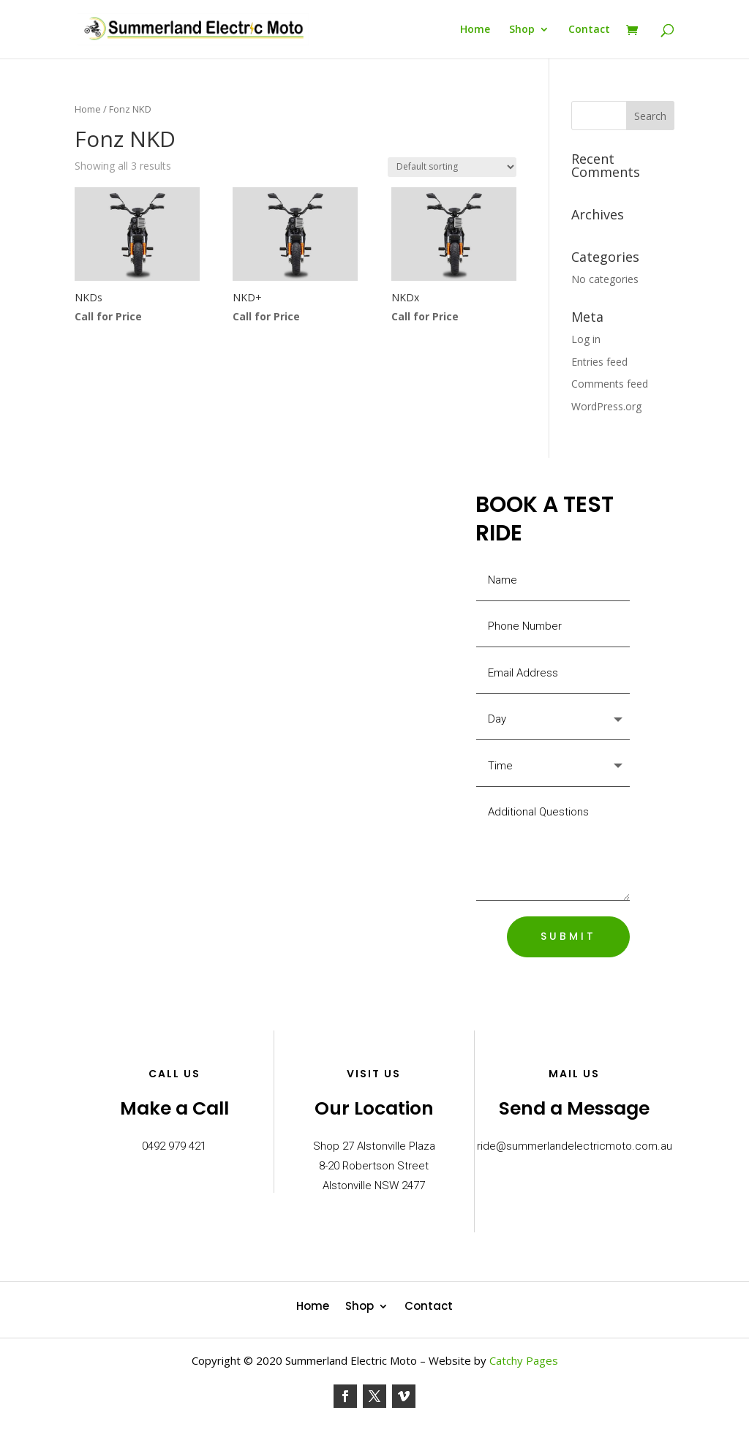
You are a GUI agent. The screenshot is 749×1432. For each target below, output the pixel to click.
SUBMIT (568, 936)
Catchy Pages (523, 1360)
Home (475, 30)
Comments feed (609, 384)
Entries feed (599, 362)
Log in (586, 339)
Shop (522, 30)
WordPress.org (606, 406)
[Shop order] (452, 167)
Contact (589, 30)
